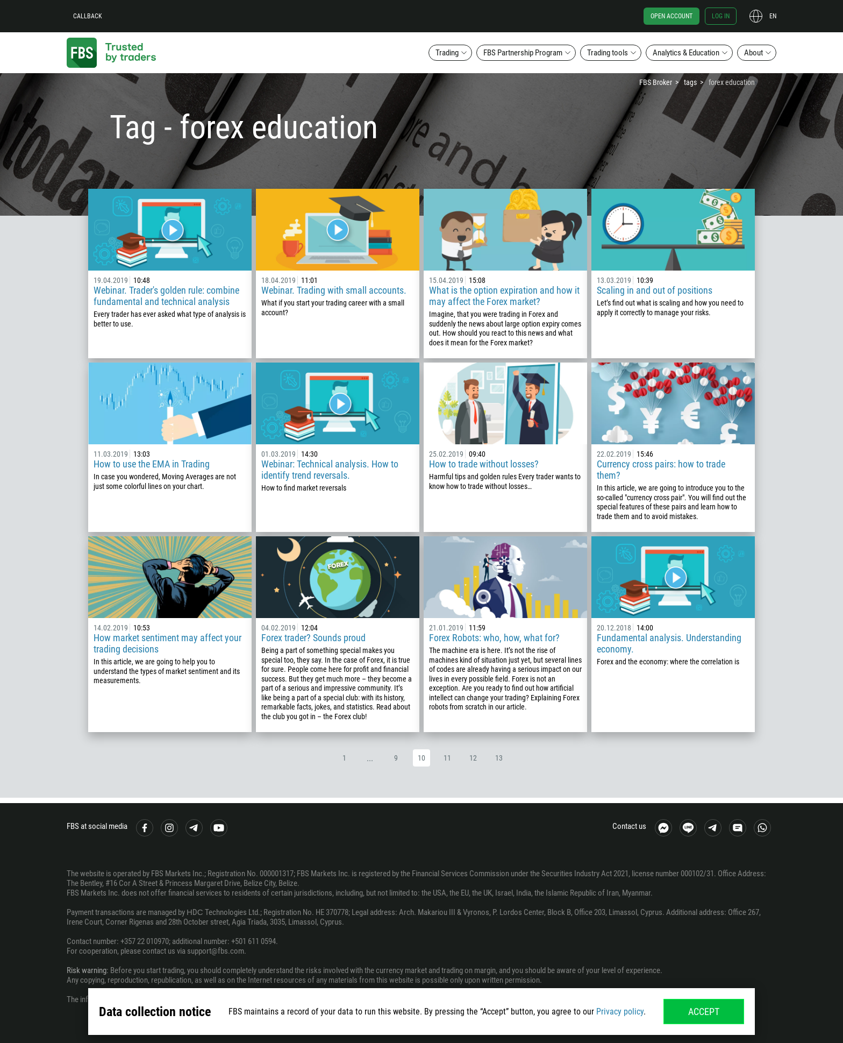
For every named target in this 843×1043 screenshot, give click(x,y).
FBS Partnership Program (522, 53)
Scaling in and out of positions (654, 290)
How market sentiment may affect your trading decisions (167, 643)
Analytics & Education (686, 53)
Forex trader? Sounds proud (313, 637)
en (772, 16)
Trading (447, 53)
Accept (703, 1011)
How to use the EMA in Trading (152, 464)
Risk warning (86, 970)
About (753, 53)
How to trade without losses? (484, 464)
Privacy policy (620, 1011)
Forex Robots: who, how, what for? (494, 637)
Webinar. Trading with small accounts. (333, 290)
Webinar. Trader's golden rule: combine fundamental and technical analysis (166, 296)
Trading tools (607, 53)
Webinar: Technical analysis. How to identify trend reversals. (329, 469)
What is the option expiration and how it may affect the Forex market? (504, 296)
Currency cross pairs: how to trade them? (661, 469)
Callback (87, 16)
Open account (671, 16)
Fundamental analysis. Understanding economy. (669, 643)
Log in (721, 16)
